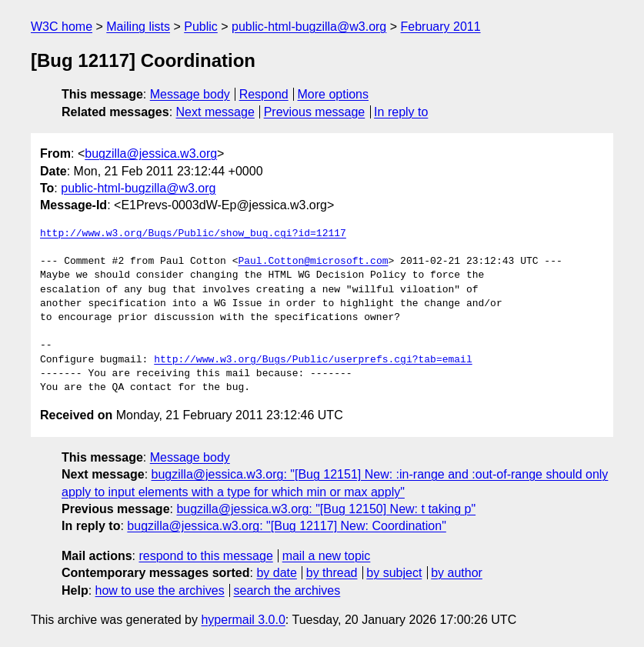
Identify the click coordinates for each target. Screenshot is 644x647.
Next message (215, 111)
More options (333, 94)
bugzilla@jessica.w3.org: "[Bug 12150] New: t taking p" (325, 508)
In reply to (401, 111)
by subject (394, 572)
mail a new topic (326, 555)
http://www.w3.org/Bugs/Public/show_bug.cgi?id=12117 (193, 234)
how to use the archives (160, 590)
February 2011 (441, 26)
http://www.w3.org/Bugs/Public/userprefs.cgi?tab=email (313, 360)
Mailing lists (138, 26)
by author (456, 572)
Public (201, 26)
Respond (264, 94)
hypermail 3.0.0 (243, 619)
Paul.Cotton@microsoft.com (313, 261)
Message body (190, 94)
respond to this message (205, 555)
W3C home (61, 26)
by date (276, 572)
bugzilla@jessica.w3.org (151, 153)
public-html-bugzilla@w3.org (309, 26)
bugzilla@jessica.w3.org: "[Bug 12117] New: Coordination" (286, 525)
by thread (332, 572)
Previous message (314, 111)
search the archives (287, 590)
